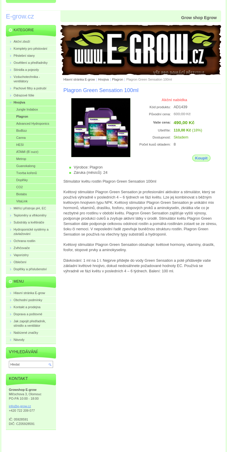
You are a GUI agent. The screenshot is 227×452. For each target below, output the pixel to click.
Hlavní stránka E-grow (79, 79)
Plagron (117, 79)
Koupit (201, 158)
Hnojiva (103, 79)
